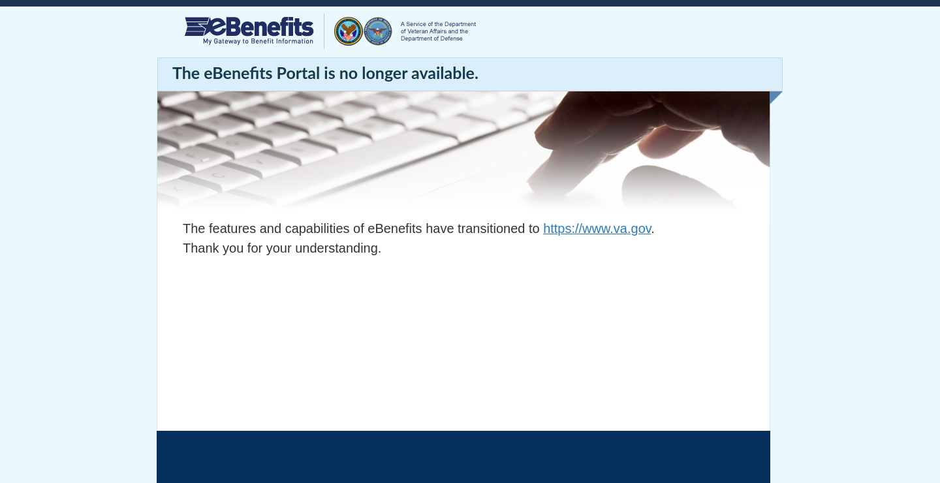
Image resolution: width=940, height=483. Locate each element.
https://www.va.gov (597, 228)
